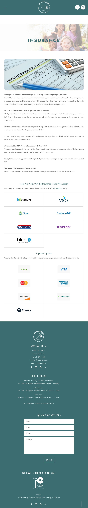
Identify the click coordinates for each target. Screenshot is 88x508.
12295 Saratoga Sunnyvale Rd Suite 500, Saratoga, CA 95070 (35, 498)
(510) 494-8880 (57, 188)
